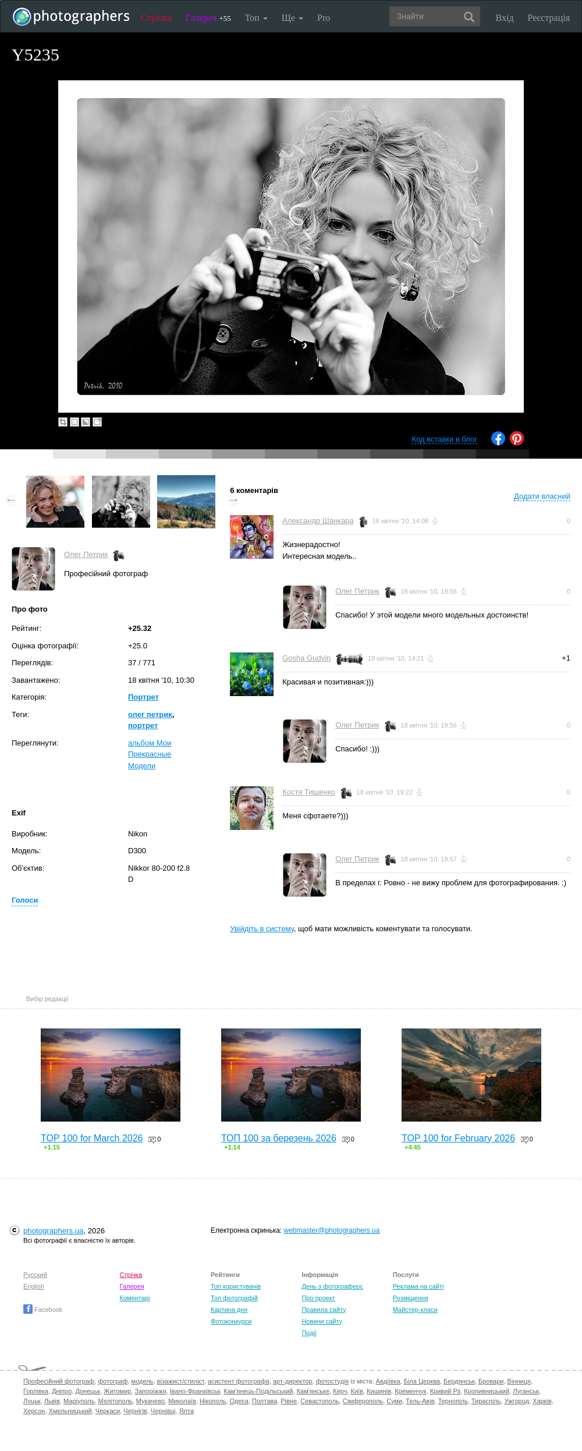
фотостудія (332, 1381)
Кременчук (410, 1391)
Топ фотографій (234, 1297)
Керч (340, 1391)
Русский (35, 1274)
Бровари (491, 1381)
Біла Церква (422, 1381)
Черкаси (107, 1410)
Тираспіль (486, 1400)
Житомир (117, 1391)
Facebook (42, 1309)
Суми (394, 1400)
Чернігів (135, 1410)
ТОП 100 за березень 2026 (278, 1138)
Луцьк (32, 1400)
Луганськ (526, 1391)
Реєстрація (549, 18)
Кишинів (379, 1391)
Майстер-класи (415, 1309)
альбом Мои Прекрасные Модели (149, 754)
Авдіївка (388, 1381)
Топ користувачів (236, 1286)
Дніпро (62, 1391)
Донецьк (87, 1391)
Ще (292, 18)
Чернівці (163, 1410)
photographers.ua (53, 1230)
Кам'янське (313, 1391)
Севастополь (319, 1400)
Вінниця (519, 1381)
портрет (143, 725)
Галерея (208, 18)
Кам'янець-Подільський (258, 1391)
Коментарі (135, 1297)
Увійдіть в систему (262, 928)
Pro (323, 18)
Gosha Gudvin (306, 658)
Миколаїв (182, 1400)
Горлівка (35, 1391)
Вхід (505, 18)
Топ (256, 18)
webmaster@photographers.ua (332, 1230)
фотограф (112, 1381)
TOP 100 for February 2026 (458, 1138)
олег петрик (150, 714)
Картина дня (229, 1309)
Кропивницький (486, 1391)
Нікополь (213, 1400)
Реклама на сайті (418, 1286)
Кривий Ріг (445, 1391)
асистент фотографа (238, 1381)
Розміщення (410, 1297)
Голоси (25, 900)
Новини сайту (321, 1321)
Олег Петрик (86, 554)
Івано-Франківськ (195, 1391)
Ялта (186, 1410)
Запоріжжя (150, 1391)
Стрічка (156, 18)
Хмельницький (70, 1410)
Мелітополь (115, 1400)
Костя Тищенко (308, 791)
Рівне (289, 1400)
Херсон (34, 1410)
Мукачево (150, 1400)
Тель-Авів (420, 1400)
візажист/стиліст (180, 1381)
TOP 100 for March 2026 (92, 1138)
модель (143, 1381)
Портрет (143, 697)
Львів (52, 1400)
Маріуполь (78, 1400)
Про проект (318, 1297)
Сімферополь (363, 1400)
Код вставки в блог (444, 439)
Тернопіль (453, 1400)
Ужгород (517, 1400)
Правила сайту (323, 1309)
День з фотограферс (332, 1286)
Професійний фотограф (58, 1381)
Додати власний (542, 496)
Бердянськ (459, 1381)
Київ (357, 1391)
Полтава (264, 1400)
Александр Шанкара (318, 520)
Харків (542, 1400)
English (33, 1286)
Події (309, 1332)
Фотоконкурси (231, 1321)
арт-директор (293, 1381)
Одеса (238, 1400)
